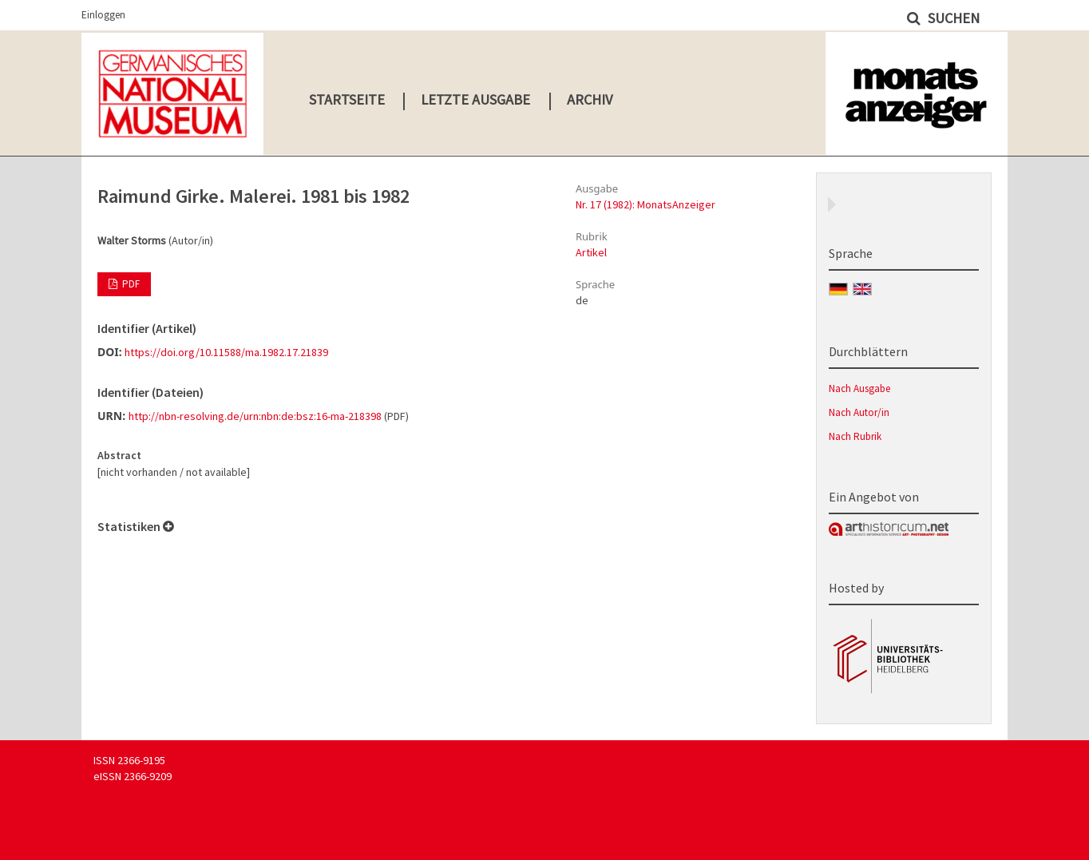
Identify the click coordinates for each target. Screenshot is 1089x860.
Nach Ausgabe (859, 388)
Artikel (591, 252)
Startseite (347, 99)
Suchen (952, 18)
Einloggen (103, 15)
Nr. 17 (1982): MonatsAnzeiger (645, 204)
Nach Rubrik (855, 436)
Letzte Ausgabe (475, 99)
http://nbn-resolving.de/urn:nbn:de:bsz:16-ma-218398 (255, 416)
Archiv (589, 99)
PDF (130, 284)
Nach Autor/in (859, 412)
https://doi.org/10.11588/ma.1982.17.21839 (226, 352)
